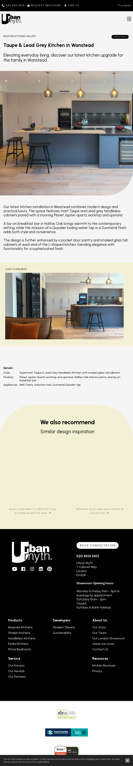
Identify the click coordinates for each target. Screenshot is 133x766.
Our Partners (17, 676)
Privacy (97, 671)
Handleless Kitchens (22, 638)
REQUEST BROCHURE (46, 5)
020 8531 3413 (15, 5)
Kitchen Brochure (104, 665)
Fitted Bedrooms (19, 649)
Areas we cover (103, 644)
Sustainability (62, 633)
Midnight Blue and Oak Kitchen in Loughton (99, 511)
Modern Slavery (64, 627)
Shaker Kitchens (19, 633)
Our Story (99, 627)
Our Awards (16, 671)
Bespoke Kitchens (20, 627)
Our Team (99, 633)
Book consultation (97, 545)
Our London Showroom (108, 638)
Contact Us (100, 649)
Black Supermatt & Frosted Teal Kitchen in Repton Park (33, 511)
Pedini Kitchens (18, 644)
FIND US (73, 5)
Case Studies (120, 37)
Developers (61, 620)
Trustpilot (124, 5)
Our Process (16, 665)
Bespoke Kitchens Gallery (19, 36)
